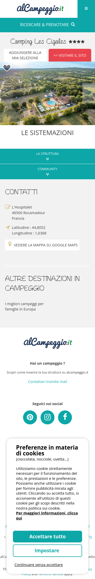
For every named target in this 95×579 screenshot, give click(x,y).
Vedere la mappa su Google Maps (42, 245)
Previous (6, 93)
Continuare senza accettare (38, 564)
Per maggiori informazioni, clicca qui (47, 515)
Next (89, 93)
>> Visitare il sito (69, 55)
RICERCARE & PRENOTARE (47, 24)
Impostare (47, 550)
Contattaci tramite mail (47, 381)
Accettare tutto (47, 536)
